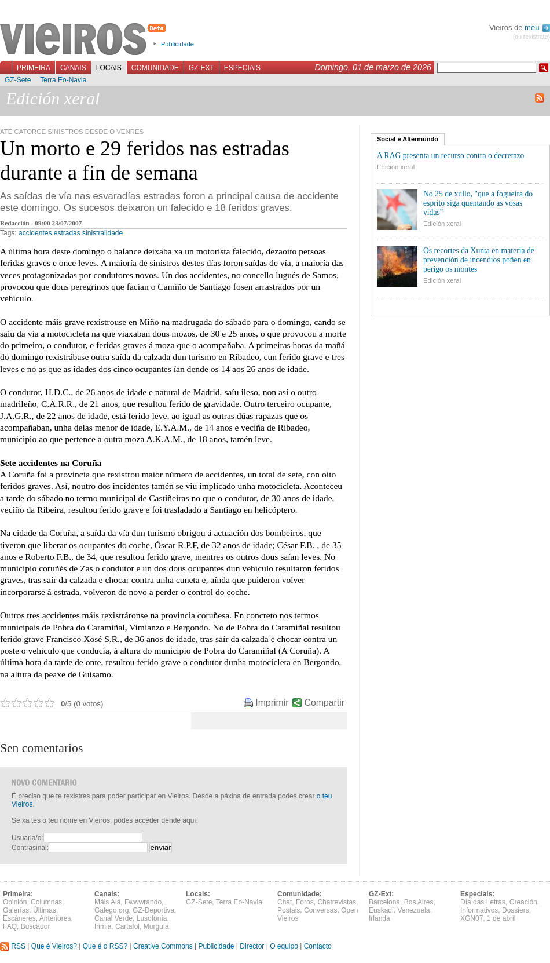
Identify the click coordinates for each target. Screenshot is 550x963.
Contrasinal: (30, 848)
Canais (73, 68)
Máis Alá (107, 902)
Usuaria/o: (27, 838)
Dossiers (515, 910)
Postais (288, 910)
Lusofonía (152, 918)
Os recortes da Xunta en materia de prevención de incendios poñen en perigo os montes (478, 259)
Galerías (16, 910)
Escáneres (19, 918)
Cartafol (127, 926)
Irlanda (379, 918)
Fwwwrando (143, 902)
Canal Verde (113, 918)
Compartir (324, 702)
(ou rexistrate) (531, 37)
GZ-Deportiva (153, 910)
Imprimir (271, 702)
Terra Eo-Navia (63, 80)
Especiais (242, 68)
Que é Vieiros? (54, 946)
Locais (109, 68)
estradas (67, 233)
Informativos (479, 910)
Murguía (156, 926)
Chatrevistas (336, 902)
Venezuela (413, 910)
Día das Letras (482, 902)
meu (537, 27)
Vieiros (85, 40)
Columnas (46, 902)
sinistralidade (102, 233)
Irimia (102, 926)
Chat (284, 902)
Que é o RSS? (105, 946)
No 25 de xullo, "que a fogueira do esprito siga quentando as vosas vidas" (478, 203)
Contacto (318, 946)
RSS (12, 946)
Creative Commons (163, 946)
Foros (305, 902)
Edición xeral (396, 166)
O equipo (284, 946)
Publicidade (177, 44)
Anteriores (55, 918)
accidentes (35, 233)
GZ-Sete (18, 80)
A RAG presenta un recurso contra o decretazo (450, 155)
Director (252, 946)
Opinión (15, 902)
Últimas (44, 910)
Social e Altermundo (407, 139)
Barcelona (384, 902)
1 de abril (501, 918)
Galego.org (111, 910)
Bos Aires (419, 902)
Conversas (320, 910)
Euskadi (381, 910)
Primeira (33, 68)
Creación (523, 902)
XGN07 (471, 918)
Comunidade (155, 68)
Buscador (35, 926)
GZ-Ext (201, 68)
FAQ (10, 926)
